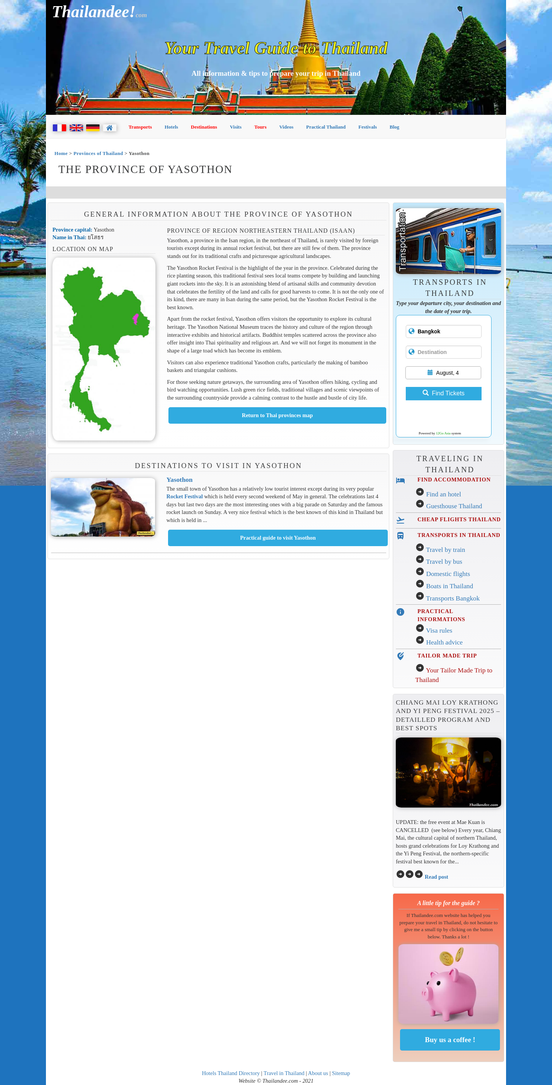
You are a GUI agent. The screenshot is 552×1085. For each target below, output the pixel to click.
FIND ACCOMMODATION (454, 479)
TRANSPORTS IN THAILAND (459, 535)
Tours (260, 127)
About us (318, 1073)
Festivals (367, 127)
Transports (140, 127)
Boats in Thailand (449, 586)
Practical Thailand (326, 127)
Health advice (444, 642)
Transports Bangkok (453, 598)
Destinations (204, 127)
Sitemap (341, 1073)
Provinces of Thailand (98, 153)
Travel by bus (444, 561)
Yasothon (180, 479)
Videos (286, 127)
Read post (436, 877)
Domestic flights (448, 574)
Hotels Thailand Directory (231, 1073)
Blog (394, 127)
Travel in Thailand (284, 1073)
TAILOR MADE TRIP (447, 656)
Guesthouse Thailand (454, 506)
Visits (236, 127)
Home (61, 153)
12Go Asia (443, 433)
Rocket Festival (185, 496)
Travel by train (445, 549)
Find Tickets (443, 393)
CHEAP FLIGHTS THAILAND (459, 519)
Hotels (171, 127)
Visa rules (439, 630)
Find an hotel (443, 494)
